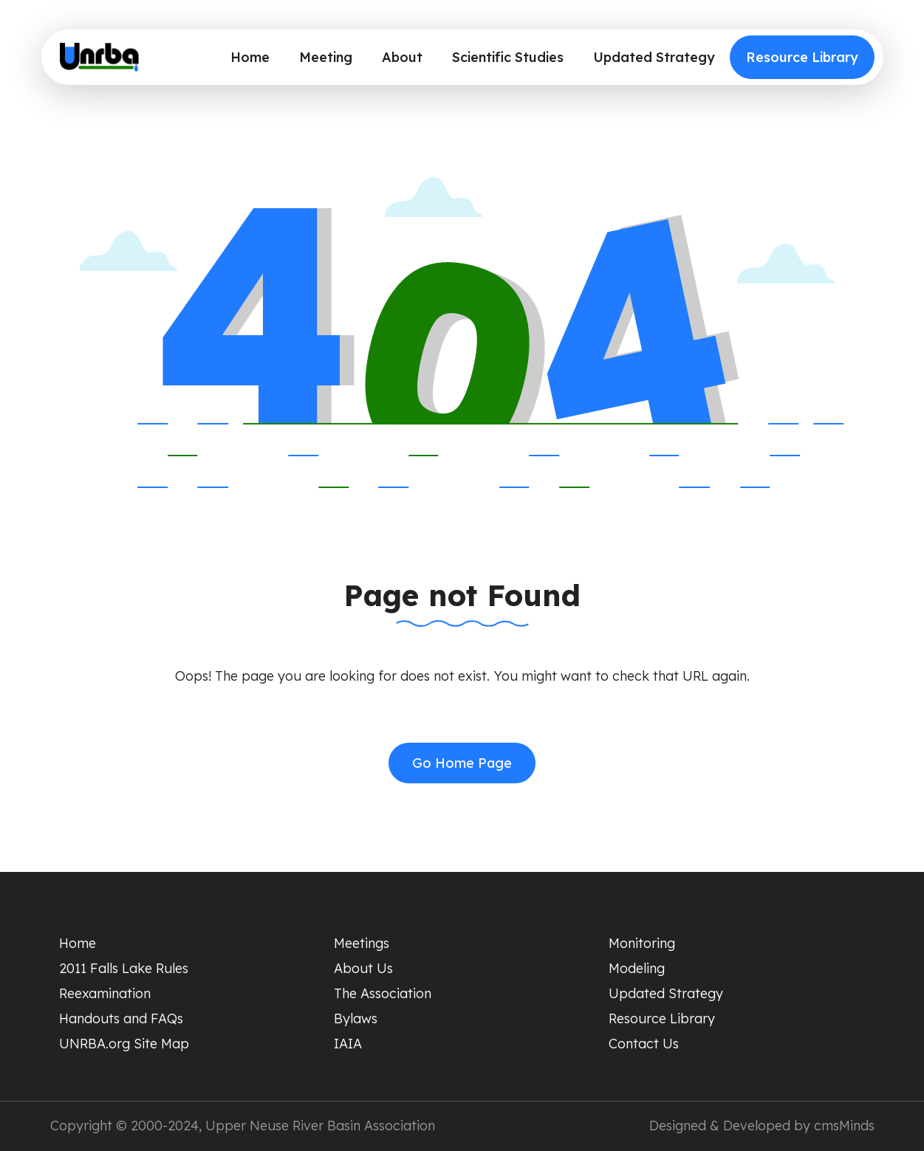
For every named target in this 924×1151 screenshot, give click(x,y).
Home (250, 57)
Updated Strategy (654, 57)
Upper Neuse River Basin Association (320, 1125)
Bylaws (355, 1018)
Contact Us (644, 1043)
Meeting (325, 57)
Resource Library (802, 57)
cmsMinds (844, 1125)
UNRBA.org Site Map (124, 1043)
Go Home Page (462, 763)
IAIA (348, 1043)
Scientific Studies (508, 57)
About (402, 57)
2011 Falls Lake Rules (123, 968)
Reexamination (105, 993)
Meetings (361, 943)
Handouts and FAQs (121, 1018)
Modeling (637, 968)
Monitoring (642, 943)
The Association (382, 993)
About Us (363, 968)
